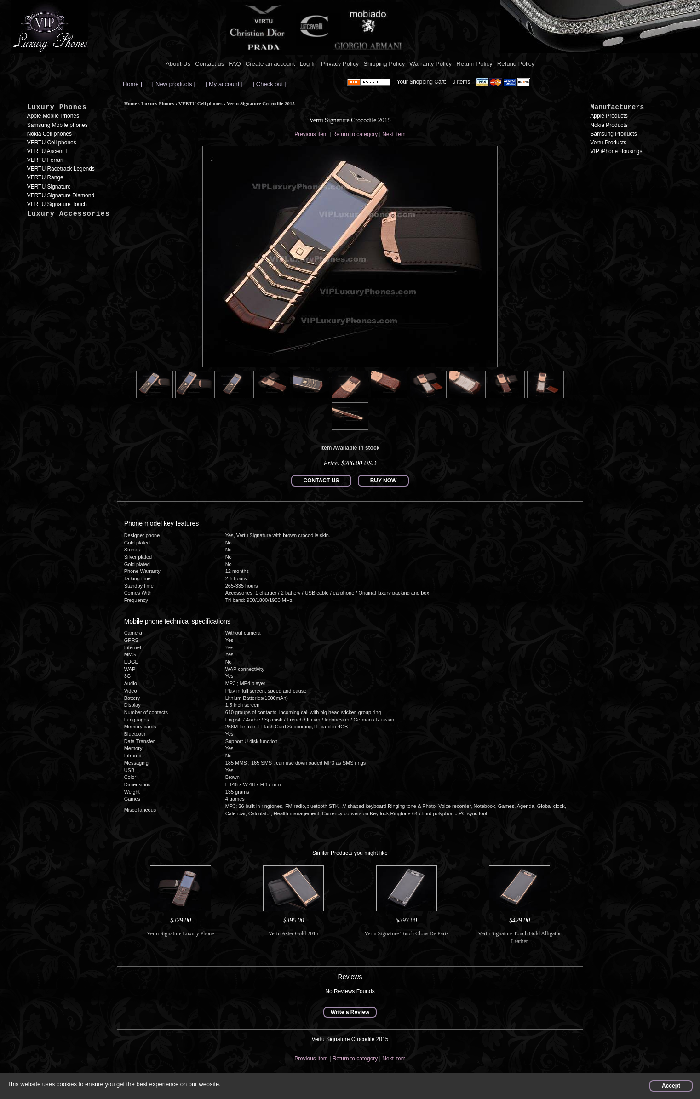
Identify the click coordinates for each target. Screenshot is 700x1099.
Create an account (270, 63)
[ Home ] (131, 83)
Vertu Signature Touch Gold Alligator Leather (519, 937)
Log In (307, 63)
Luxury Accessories (68, 214)
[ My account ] (224, 83)
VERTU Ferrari (45, 160)
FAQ (235, 63)
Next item (394, 134)
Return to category (355, 134)
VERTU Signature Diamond (61, 195)
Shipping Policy (384, 63)
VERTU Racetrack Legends (61, 169)
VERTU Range (45, 177)
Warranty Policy (430, 63)
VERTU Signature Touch (57, 204)
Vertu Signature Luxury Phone (180, 933)
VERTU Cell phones (51, 142)
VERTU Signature (49, 186)
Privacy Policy (340, 63)
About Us (178, 63)
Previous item (311, 134)
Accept (671, 1085)
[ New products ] (173, 83)
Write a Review (350, 1012)
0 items (461, 82)
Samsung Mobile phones (57, 125)
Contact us (209, 63)
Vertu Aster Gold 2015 (293, 933)
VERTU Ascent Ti (48, 151)
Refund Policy (515, 63)
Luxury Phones (57, 107)
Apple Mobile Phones (53, 116)
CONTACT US (321, 480)
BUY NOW (383, 480)
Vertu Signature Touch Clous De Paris (407, 933)
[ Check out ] (270, 83)
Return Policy (474, 63)
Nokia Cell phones (49, 134)
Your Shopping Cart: (422, 82)
